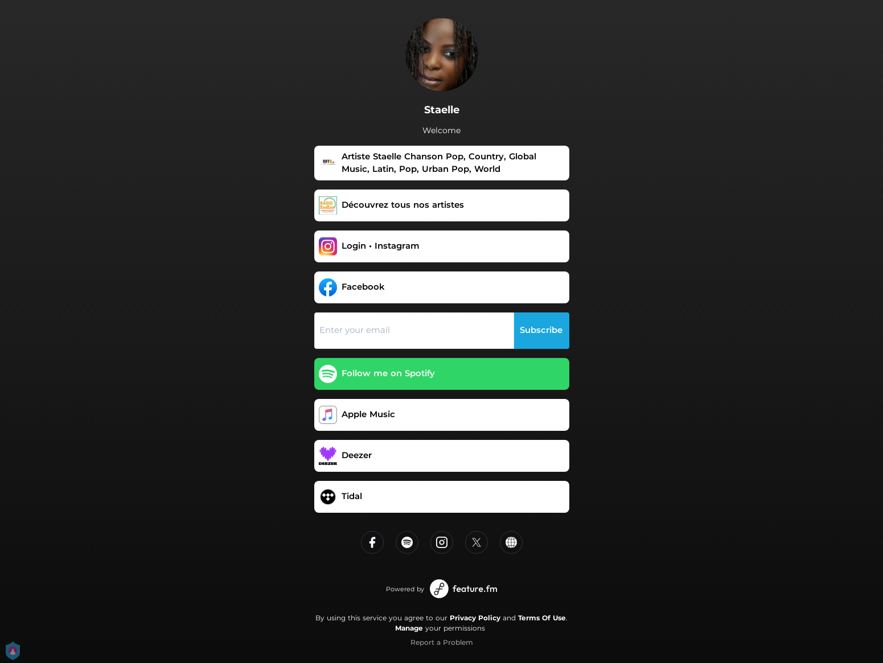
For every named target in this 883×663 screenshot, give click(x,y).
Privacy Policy (475, 617)
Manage (409, 628)
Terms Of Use (542, 617)
